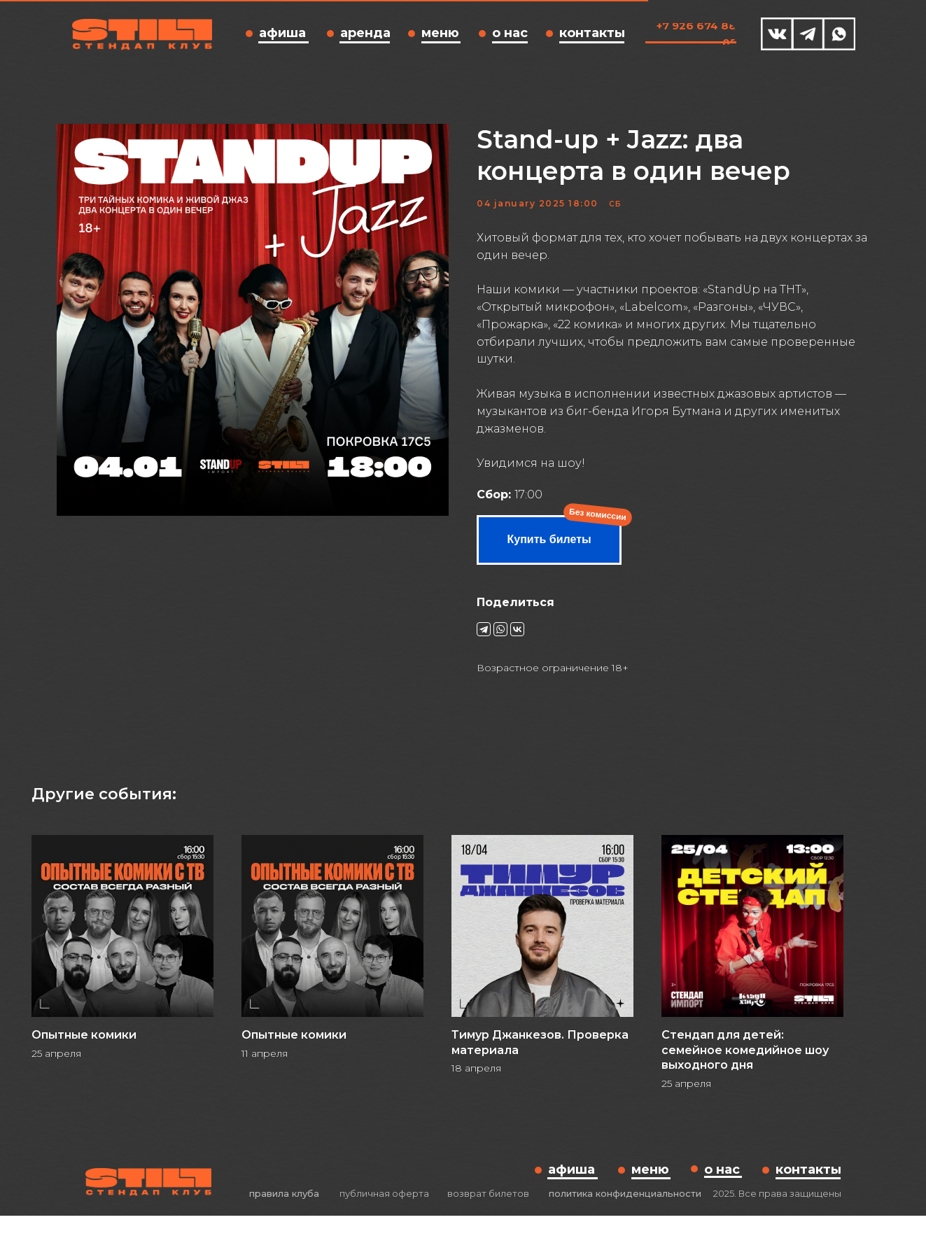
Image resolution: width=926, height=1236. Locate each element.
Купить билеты (549, 549)
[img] (777, 33)
